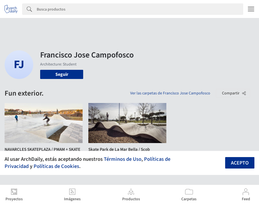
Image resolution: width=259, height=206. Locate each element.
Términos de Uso (122, 159)
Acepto (240, 163)
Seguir (61, 74)
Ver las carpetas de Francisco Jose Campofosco (170, 93)
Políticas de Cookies (56, 166)
